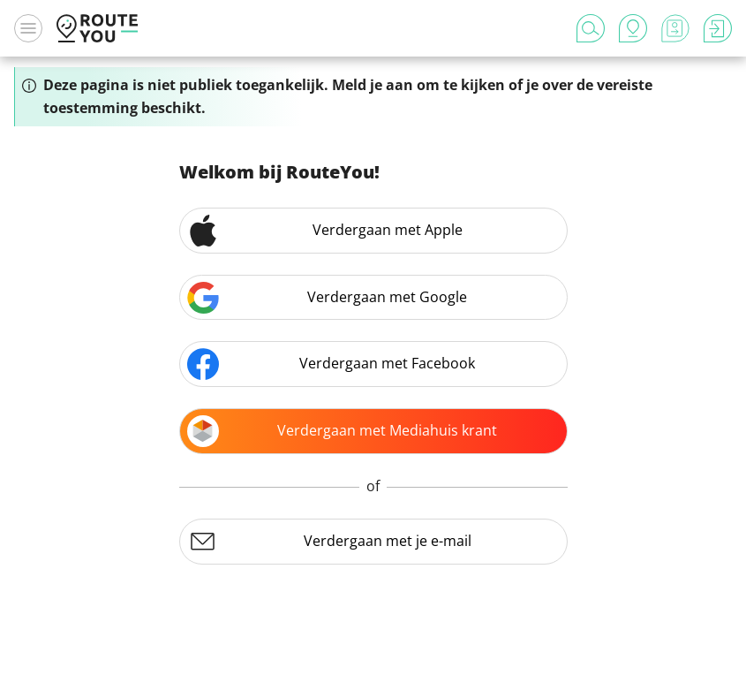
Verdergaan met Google (327, 298)
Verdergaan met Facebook (331, 364)
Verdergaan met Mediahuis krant (342, 431)
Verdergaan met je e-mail (329, 541)
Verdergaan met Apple (325, 230)
